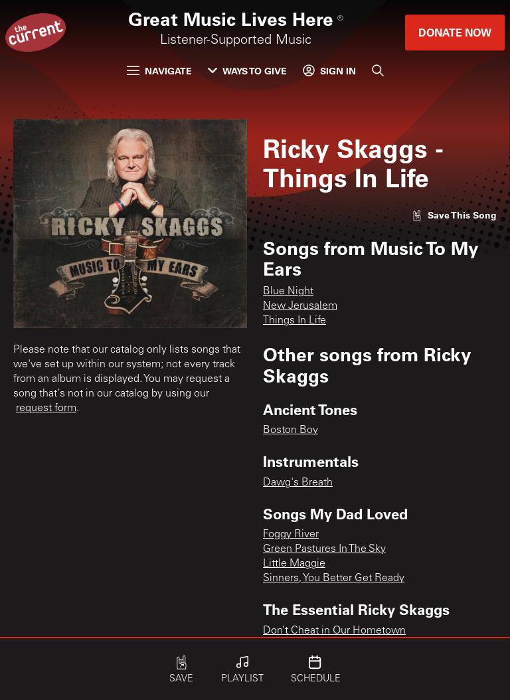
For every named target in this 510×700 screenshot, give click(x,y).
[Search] (378, 70)
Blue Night (288, 291)
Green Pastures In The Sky (324, 549)
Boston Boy (290, 430)
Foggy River (291, 534)
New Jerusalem (300, 306)
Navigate (159, 70)
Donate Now (454, 32)
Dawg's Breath (298, 483)
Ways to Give (247, 70)
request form (46, 408)
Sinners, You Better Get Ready (333, 578)
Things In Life (294, 320)
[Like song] (454, 215)
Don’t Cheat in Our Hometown (334, 631)
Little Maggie (294, 564)
